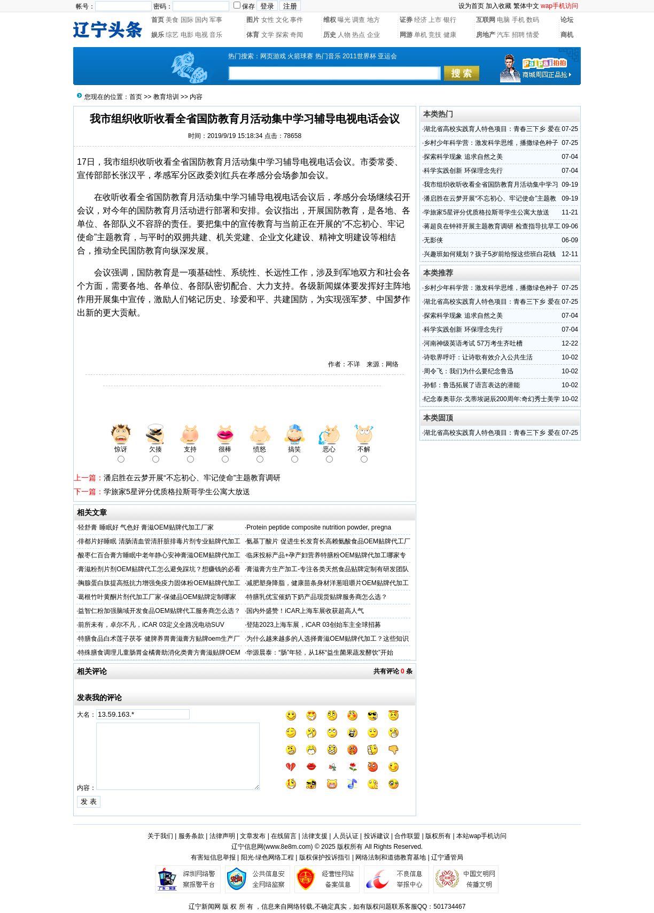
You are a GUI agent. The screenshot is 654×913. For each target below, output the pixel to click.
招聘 (518, 35)
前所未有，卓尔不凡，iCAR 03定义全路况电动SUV (151, 624)
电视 (201, 35)
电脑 (503, 20)
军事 (215, 20)
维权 (329, 20)
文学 (267, 35)
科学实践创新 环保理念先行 (463, 170)
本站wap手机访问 (481, 836)
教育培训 (166, 97)
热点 (358, 35)
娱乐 (157, 35)
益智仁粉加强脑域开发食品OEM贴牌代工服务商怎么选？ (159, 611)
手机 (518, 20)
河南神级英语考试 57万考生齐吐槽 (473, 343)
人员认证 (346, 836)
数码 (532, 20)
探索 (282, 35)
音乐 (215, 35)
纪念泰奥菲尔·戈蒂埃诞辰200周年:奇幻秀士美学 (492, 399)
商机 (566, 35)
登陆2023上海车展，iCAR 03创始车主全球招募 (313, 624)
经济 (420, 20)
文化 (282, 20)
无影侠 (433, 240)
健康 (449, 35)
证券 (406, 20)
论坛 (566, 20)
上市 (435, 20)
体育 (252, 35)
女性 (267, 20)
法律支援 (315, 836)
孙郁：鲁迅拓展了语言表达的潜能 (472, 385)
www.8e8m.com (288, 846)
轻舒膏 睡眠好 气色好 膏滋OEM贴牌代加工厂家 (145, 527)
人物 (344, 35)
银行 (449, 20)
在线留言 (284, 836)
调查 (358, 20)
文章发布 (253, 836)
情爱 (532, 35)
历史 (329, 35)
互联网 (485, 20)
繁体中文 (526, 6)
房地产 (485, 35)
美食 (172, 20)
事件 (296, 20)
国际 (187, 20)
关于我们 (160, 836)
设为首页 (471, 6)
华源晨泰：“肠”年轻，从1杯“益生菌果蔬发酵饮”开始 (319, 652)
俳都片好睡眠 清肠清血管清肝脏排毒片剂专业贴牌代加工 (159, 541)
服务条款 (191, 836)
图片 (252, 20)
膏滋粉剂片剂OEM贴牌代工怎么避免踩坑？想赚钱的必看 (159, 569)
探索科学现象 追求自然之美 (463, 156)
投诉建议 (377, 836)
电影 (187, 35)
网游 (406, 35)
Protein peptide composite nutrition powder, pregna (318, 527)
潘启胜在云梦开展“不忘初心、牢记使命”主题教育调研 (192, 477)
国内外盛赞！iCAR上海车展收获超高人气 (305, 611)
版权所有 (438, 836)
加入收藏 (498, 6)
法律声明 (222, 836)
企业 (373, 35)
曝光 (344, 20)
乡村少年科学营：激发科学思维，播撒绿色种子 (491, 143)
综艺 (172, 35)
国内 (201, 20)
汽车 (503, 35)
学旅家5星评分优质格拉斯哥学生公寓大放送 (177, 491)
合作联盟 (407, 836)
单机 (420, 35)
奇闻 (296, 35)
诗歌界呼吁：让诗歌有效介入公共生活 (478, 357)
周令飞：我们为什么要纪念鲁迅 (468, 371)
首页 (157, 20)
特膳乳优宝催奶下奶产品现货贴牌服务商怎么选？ (316, 597)
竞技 (435, 35)
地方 (373, 20)
